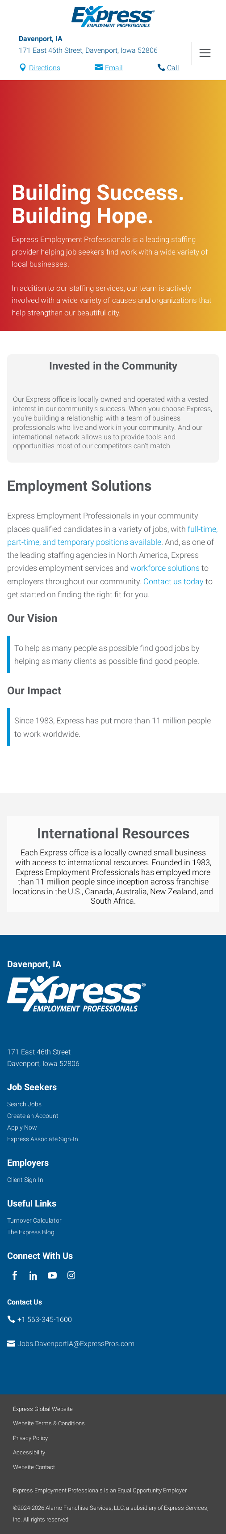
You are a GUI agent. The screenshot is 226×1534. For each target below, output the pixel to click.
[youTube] (52, 1276)
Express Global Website (43, 1409)
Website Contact (34, 1467)
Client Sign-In (25, 1179)
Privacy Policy (30, 1438)
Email (114, 68)
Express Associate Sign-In (42, 1139)
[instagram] (71, 1276)
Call (173, 68)
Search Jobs (24, 1104)
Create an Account (33, 1115)
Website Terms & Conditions (49, 1423)
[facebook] (14, 1276)
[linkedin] (33, 1276)
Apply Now (22, 1127)
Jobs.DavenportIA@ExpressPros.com (75, 1343)
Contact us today (173, 581)
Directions (44, 68)
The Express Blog (30, 1232)
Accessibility (29, 1452)
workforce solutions (165, 568)
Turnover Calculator (34, 1220)
